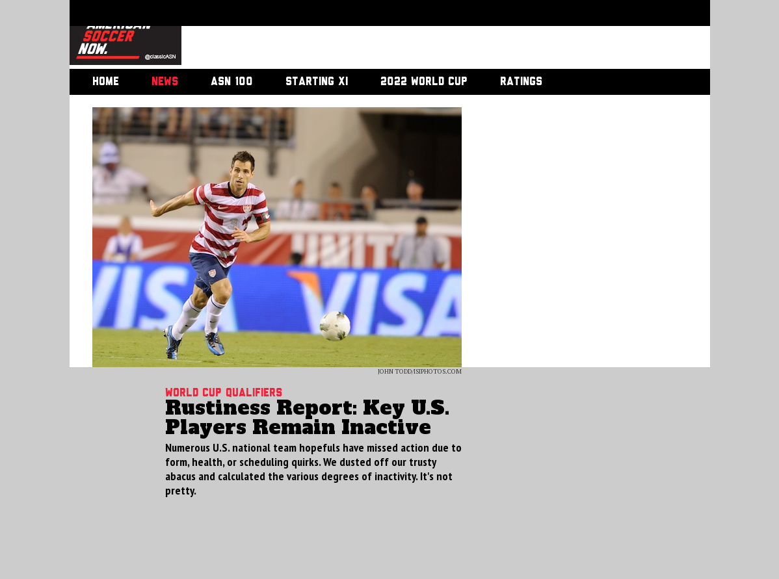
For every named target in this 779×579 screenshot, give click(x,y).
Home (105, 82)
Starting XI (316, 82)
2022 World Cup (424, 82)
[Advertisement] (431, 35)
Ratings (521, 82)
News (165, 82)
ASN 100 (232, 82)
